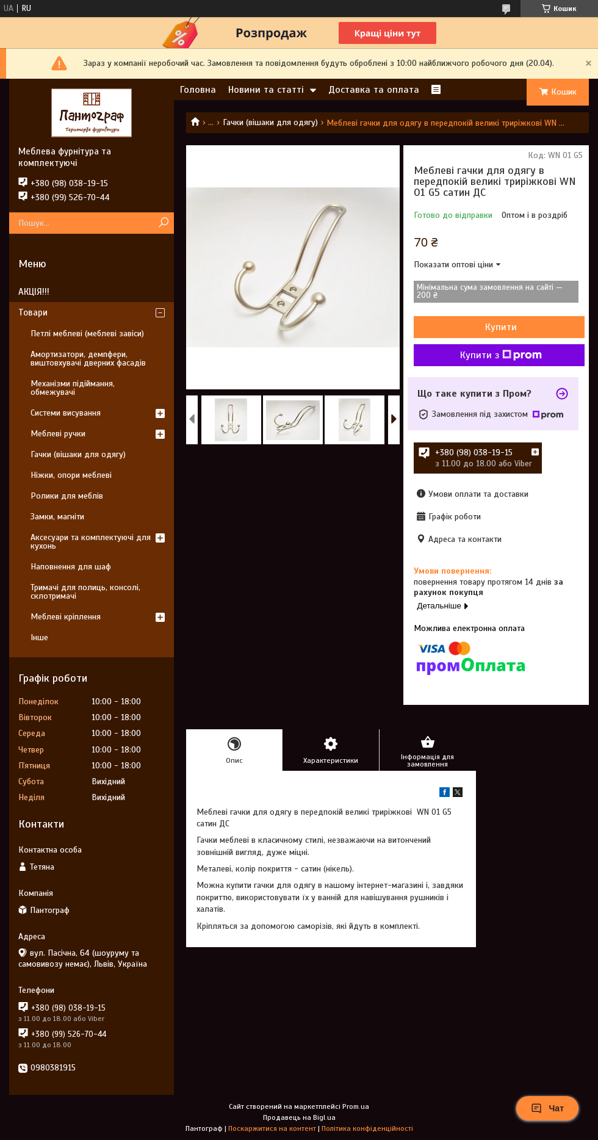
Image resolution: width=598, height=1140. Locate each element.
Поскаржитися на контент (272, 1128)
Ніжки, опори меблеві (71, 475)
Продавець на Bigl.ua (299, 1117)
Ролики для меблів (67, 496)
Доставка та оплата (373, 90)
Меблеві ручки (58, 433)
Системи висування (66, 413)
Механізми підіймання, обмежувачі (73, 387)
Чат (547, 1108)
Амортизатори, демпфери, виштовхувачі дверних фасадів (88, 358)
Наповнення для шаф (71, 566)
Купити (501, 327)
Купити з (501, 355)
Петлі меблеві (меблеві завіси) (87, 333)
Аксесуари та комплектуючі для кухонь (91, 541)
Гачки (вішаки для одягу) (270, 122)
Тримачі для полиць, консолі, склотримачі (85, 591)
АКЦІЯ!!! (33, 291)
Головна (198, 90)
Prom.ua (355, 1106)
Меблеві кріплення (66, 616)
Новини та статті (266, 90)
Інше (39, 637)
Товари (33, 312)
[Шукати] (163, 223)
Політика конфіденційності (367, 1128)
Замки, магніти (57, 516)
